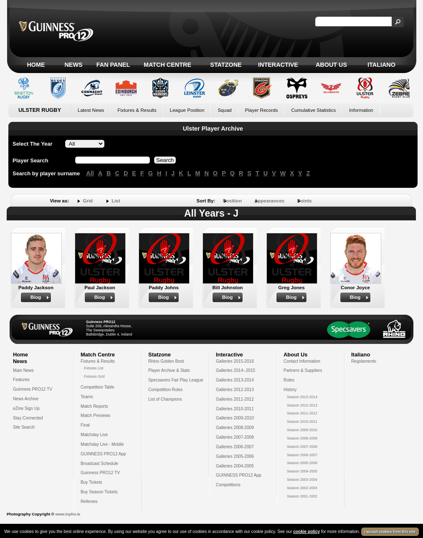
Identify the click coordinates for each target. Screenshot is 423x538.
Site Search (24, 427)
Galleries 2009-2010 (235, 418)
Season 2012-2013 (302, 405)
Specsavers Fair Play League (175, 380)
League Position (187, 110)
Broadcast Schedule (99, 463)
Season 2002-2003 (302, 488)
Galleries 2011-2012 (235, 399)
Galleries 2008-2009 (235, 427)
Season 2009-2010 (302, 430)
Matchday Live (94, 434)
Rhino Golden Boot (166, 361)
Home (36, 64)
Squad (224, 110)
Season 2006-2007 (302, 455)
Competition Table (97, 387)
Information (361, 110)
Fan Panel (113, 64)
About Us (331, 64)
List (115, 200)
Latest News (91, 110)
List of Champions (165, 399)
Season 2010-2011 (302, 421)
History (290, 389)
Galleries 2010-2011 (235, 409)
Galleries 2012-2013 (235, 389)
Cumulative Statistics (313, 110)
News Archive (25, 399)
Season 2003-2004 (302, 479)
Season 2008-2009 (302, 438)
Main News (23, 370)
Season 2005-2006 (302, 463)
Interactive (278, 64)
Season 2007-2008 (302, 447)
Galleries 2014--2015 (235, 370)
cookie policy (306, 531)
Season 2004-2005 (302, 471)
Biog (35, 297)
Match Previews (95, 415)
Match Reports (94, 406)
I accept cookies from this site (390, 532)
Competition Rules (165, 389)
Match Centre (167, 64)
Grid (88, 200)
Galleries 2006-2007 (235, 447)
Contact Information (302, 361)
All (90, 173)
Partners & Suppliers (303, 370)
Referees (89, 501)
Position (232, 200)
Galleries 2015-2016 (235, 361)
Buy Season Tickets (99, 492)
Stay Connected (28, 418)
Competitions (228, 484)
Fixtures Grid (94, 376)
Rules (289, 380)
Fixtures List (94, 368)
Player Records (261, 110)
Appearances (269, 200)
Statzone (225, 64)
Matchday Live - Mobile (102, 444)
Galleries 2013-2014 (235, 380)
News (73, 64)
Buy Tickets (91, 482)
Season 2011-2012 (302, 413)
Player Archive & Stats (169, 370)
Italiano (381, 64)
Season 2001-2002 (302, 496)
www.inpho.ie (67, 514)
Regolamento (363, 361)
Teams (87, 396)
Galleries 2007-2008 (235, 437)
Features (21, 379)
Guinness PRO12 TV (32, 389)
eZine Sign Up (26, 408)
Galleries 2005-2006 (235, 456)
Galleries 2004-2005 (235, 466)
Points (304, 200)
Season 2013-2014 (302, 397)
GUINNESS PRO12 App (103, 454)
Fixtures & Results (136, 110)
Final (85, 425)
